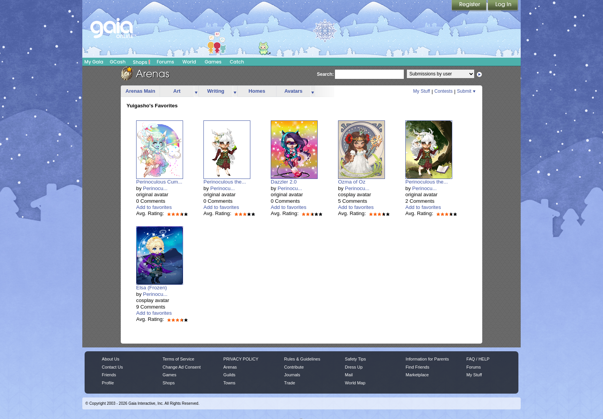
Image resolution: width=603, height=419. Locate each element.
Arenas (230, 367)
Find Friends (417, 367)
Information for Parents (427, 359)
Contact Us (112, 367)
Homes (256, 91)
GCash (118, 61)
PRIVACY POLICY (240, 359)
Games (213, 61)
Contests (444, 91)
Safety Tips (355, 359)
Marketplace (417, 374)
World (189, 61)
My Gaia (93, 61)
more (196, 91)
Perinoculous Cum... (159, 182)
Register (469, 6)
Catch (237, 61)
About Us (110, 359)
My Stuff (421, 91)
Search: (325, 74)
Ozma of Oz (351, 182)
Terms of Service (178, 359)
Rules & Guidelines (302, 359)
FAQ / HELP (478, 359)
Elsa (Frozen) (151, 287)
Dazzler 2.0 (284, 182)
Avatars (293, 91)
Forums (165, 61)
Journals (292, 374)
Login (503, 6)
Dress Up (354, 367)
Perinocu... (155, 188)
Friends (109, 374)
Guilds (229, 374)
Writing (216, 91)
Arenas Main (140, 91)
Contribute (294, 367)
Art (177, 91)
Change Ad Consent (182, 367)
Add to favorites (154, 207)
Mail (349, 374)
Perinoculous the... (224, 182)
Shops (141, 62)
